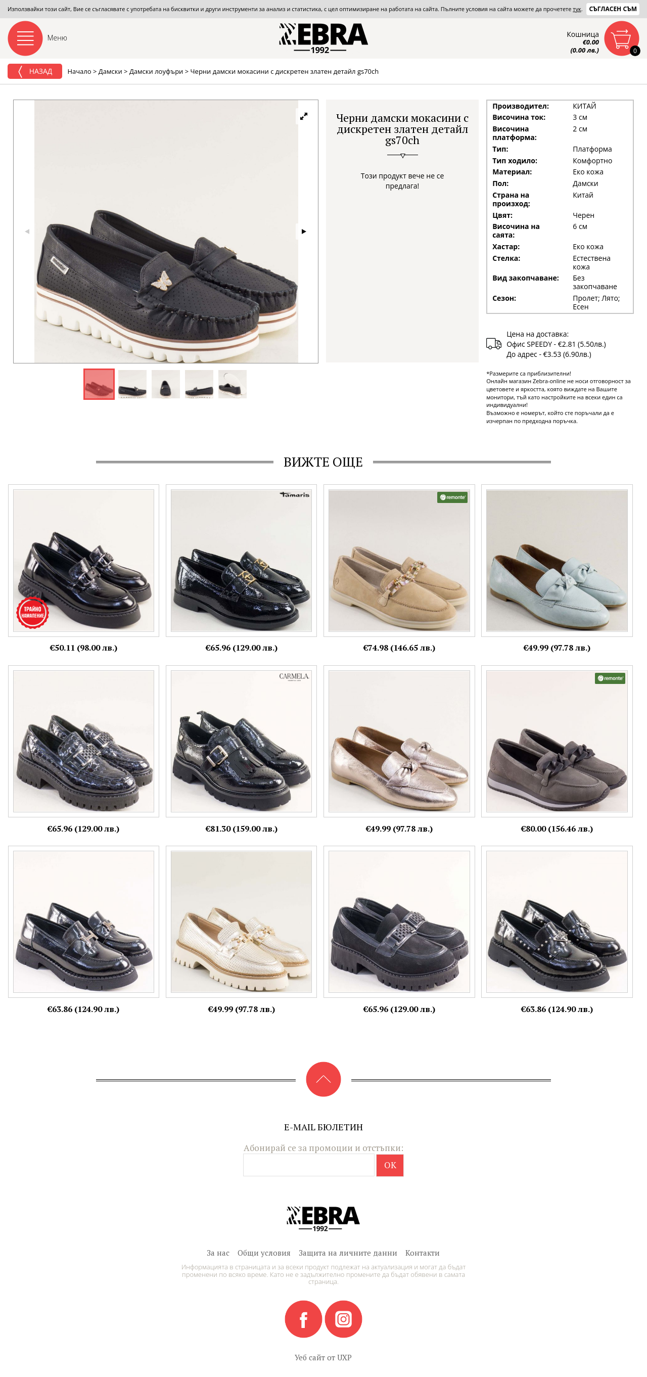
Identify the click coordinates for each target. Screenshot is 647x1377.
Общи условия (264, 1253)
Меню (58, 37)
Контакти (422, 1253)
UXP (344, 1357)
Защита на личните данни (348, 1253)
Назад (35, 71)
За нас (218, 1253)
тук (577, 9)
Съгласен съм (613, 9)
